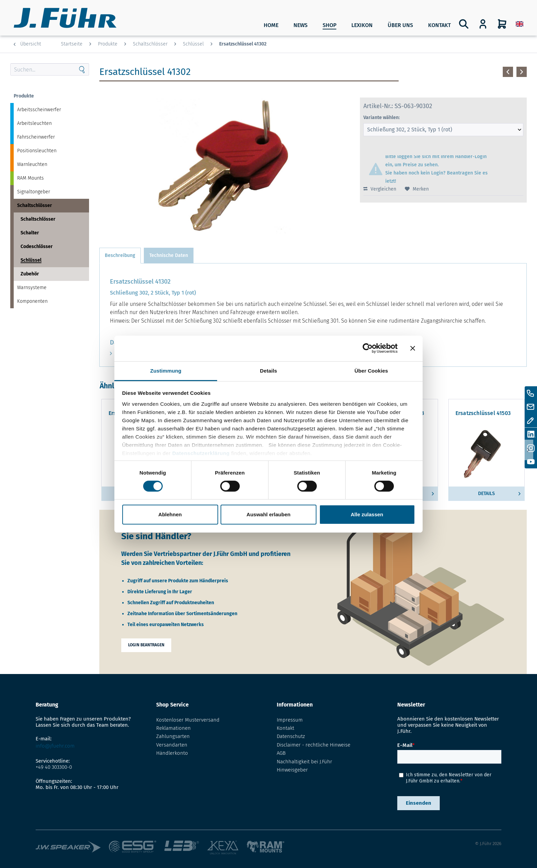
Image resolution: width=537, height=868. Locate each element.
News (301, 25)
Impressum (290, 720)
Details (499, 492)
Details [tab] (268, 370)
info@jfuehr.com (55, 746)
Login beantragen (146, 645)
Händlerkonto (172, 753)
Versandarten (171, 745)
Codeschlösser (37, 246)
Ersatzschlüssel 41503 (483, 413)
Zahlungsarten (173, 736)
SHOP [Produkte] (329, 25)
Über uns (400, 25)
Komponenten (32, 301)
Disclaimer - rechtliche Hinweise (313, 745)
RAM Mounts (30, 178)
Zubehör (30, 274)
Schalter (30, 233)
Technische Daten (168, 255)
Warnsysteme (32, 287)
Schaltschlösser (34, 205)
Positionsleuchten (37, 151)
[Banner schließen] (412, 348)
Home (271, 25)
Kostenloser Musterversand (188, 720)
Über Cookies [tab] (371, 370)
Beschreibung (120, 255)
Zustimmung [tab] (166, 370)
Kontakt (439, 25)
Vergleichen (379, 189)
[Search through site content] (43, 69)
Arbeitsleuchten (34, 123)
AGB (281, 753)
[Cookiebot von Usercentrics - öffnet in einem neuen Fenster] (368, 348)
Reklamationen (173, 728)
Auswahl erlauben (268, 514)
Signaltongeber (33, 192)
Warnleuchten (32, 164)
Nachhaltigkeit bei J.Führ (304, 762)
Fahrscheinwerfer (36, 137)
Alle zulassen (367, 514)
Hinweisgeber (292, 770)
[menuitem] (519, 23)
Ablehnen (170, 514)
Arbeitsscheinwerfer (39, 110)
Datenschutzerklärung (201, 453)
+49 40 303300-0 (54, 767)
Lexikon (362, 25)
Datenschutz (291, 736)
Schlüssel (31, 260)
